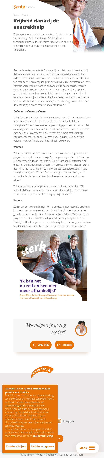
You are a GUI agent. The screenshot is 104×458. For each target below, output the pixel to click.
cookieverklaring (43, 436)
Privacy (39, 454)
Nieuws (25, 15)
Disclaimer (27, 454)
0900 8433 (40, 345)
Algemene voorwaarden (70, 454)
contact (64, 345)
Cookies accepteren (42, 446)
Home (15, 15)
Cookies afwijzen (16, 446)
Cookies (50, 454)
